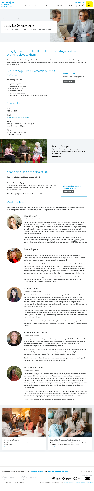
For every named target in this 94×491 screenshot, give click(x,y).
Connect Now (69, 81)
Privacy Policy (90, 482)
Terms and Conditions (80, 482)
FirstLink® (71, 6)
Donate (89, 4)
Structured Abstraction (69, 482)
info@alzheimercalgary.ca (57, 471)
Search (80, 6)
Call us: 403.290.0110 (79, 2)
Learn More (68, 191)
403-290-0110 (35, 471)
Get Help (17, 18)
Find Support (38, 6)
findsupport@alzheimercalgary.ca (18, 117)
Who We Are (61, 6)
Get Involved (49, 6)
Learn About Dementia (24, 6)
